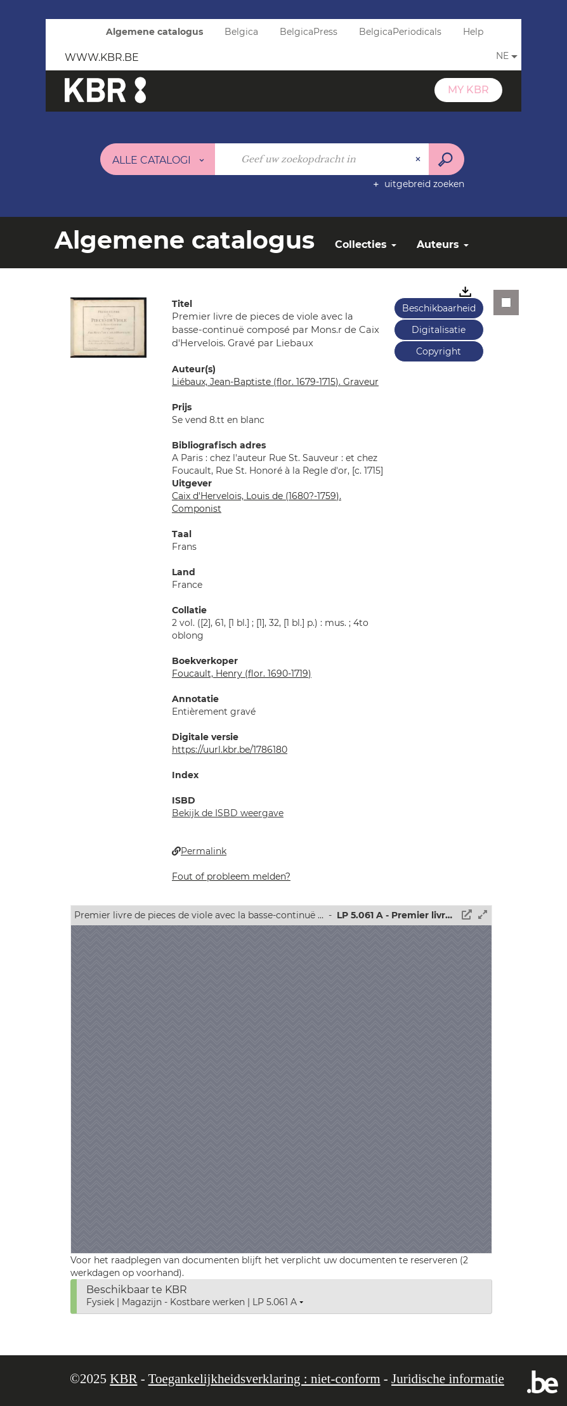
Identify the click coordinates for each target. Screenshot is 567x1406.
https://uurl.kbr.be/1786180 (229, 749)
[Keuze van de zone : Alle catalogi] (158, 159)
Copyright (438, 351)
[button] (108, 326)
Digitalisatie (439, 329)
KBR (123, 1378)
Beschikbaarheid (439, 308)
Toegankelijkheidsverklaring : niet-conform (264, 1378)
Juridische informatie (447, 1378)
